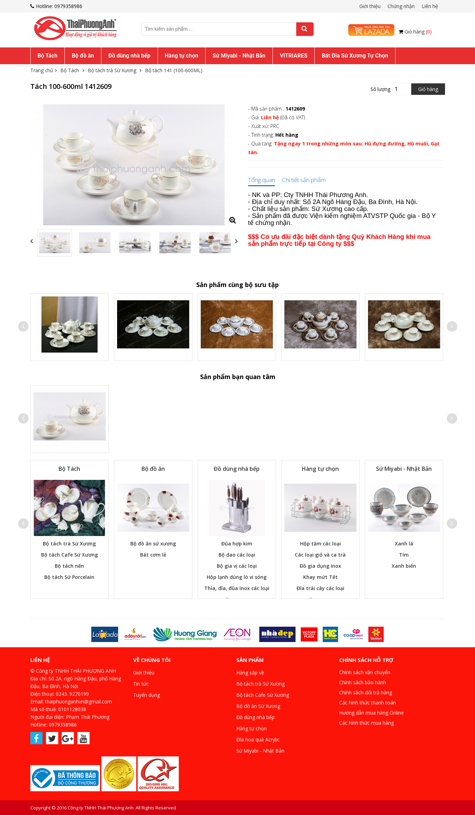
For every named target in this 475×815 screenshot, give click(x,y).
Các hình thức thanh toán (367, 702)
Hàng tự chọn (181, 55)
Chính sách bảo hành (362, 682)
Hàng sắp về (250, 672)
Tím (404, 554)
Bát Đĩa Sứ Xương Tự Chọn (355, 55)
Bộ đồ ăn (83, 55)
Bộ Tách (48, 55)
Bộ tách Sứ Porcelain (69, 577)
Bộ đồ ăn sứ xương (153, 543)
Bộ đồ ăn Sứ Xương (258, 706)
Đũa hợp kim (236, 543)
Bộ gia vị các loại (237, 566)
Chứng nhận (401, 6)
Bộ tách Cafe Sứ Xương (69, 554)
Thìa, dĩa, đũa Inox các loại (236, 588)
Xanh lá (404, 543)
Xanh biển (404, 566)
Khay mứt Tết (320, 577)
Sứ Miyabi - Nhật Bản (239, 55)
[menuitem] (47, 55)
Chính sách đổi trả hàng (365, 692)
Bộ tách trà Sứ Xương (112, 70)
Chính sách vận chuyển (364, 672)
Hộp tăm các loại (320, 543)
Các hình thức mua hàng (366, 722)
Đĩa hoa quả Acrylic (257, 739)
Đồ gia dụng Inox (320, 566)
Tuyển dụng (146, 695)
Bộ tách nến (69, 566)
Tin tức (141, 683)
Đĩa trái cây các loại (320, 588)
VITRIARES (294, 55)
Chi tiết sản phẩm (304, 180)
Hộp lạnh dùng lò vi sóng (237, 577)
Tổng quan (261, 180)
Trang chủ (41, 70)
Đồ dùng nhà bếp (129, 55)
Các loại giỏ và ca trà (320, 554)
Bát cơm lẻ (153, 554)
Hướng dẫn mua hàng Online (371, 712)
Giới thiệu (370, 6)
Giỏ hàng (418, 31)
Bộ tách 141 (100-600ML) (173, 70)
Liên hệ (430, 6)
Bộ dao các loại (237, 554)
